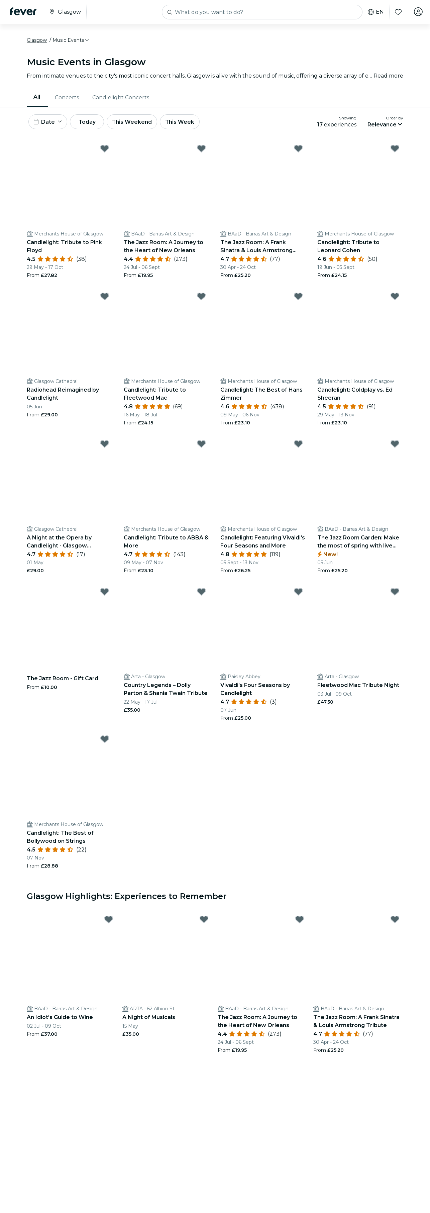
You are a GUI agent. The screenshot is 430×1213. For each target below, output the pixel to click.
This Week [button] (185, 123)
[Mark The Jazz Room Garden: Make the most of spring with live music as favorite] (395, 446)
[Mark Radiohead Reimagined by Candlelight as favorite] (104, 298)
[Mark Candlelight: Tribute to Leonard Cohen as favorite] (395, 150)
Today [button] (89, 123)
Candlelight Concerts (120, 98)
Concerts (67, 98)
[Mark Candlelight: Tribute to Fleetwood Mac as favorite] (201, 298)
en (374, 12)
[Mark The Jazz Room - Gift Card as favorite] (104, 594)
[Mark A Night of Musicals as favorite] (204, 921)
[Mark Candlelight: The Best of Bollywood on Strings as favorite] (104, 741)
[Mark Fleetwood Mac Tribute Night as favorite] (395, 594)
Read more (388, 77)
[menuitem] (37, 98)
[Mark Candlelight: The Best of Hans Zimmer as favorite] (298, 298)
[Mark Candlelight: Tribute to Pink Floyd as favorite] (104, 150)
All (36, 98)
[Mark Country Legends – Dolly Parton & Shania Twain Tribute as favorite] (201, 594)
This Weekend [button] (137, 123)
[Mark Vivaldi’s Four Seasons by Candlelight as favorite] (298, 594)
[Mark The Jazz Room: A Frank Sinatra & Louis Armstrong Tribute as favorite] (298, 150)
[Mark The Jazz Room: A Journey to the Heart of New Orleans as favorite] (201, 150)
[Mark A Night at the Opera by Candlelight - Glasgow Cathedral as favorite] (104, 446)
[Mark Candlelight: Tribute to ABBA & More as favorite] (201, 446)
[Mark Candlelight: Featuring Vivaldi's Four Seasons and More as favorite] (298, 446)
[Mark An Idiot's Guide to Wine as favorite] (108, 921)
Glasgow (37, 41)
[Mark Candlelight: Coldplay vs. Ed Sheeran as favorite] (395, 298)
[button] (71, 41)
